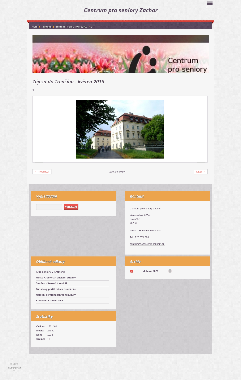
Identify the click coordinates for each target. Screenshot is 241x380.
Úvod (34, 27)
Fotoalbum (46, 27)
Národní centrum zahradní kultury (56, 294)
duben (147, 271)
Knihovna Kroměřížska (49, 300)
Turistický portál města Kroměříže (56, 289)
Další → (200, 171)
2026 (155, 271)
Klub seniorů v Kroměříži (50, 271)
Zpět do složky (118, 171)
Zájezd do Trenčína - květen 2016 (71, 27)
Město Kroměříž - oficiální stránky (56, 277)
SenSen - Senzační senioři (51, 283)
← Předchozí (42, 171)
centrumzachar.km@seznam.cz (147, 243)
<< (131, 271)
